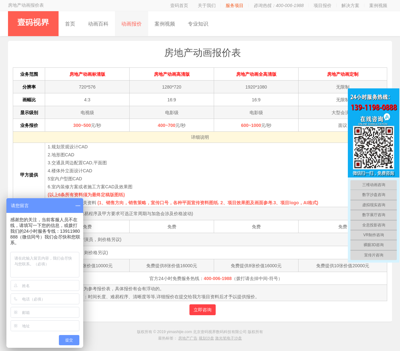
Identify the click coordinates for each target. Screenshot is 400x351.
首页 (70, 24)
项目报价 (323, 5)
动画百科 (98, 24)
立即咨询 (203, 309)
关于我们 (207, 5)
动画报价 (131, 24)
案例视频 (378, 5)
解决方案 (350, 5)
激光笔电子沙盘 (228, 338)
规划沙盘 (206, 338)
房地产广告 (187, 338)
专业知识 (198, 24)
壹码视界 (33, 23)
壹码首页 (179, 5)
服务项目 (235, 5)
